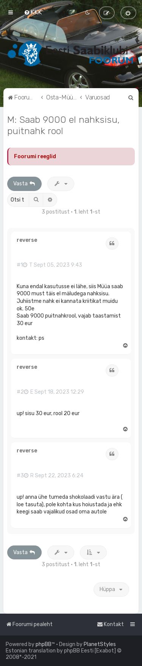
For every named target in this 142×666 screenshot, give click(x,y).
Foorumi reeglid (35, 156)
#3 (20, 476)
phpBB (43, 644)
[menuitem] (33, 12)
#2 (20, 392)
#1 (20, 265)
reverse (27, 240)
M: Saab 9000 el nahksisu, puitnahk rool (63, 125)
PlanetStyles (100, 644)
